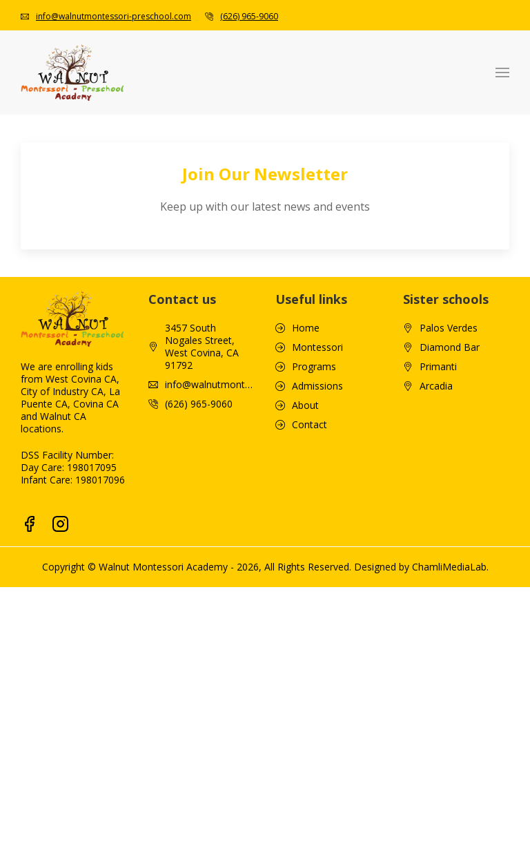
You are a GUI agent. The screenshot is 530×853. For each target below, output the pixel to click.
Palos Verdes (449, 328)
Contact (309, 425)
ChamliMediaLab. (450, 566)
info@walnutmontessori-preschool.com (113, 16)
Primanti (438, 367)
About (305, 405)
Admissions (317, 386)
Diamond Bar (450, 347)
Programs (314, 367)
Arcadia (436, 386)
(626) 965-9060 (249, 16)
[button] (502, 72)
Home (306, 328)
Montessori (317, 347)
